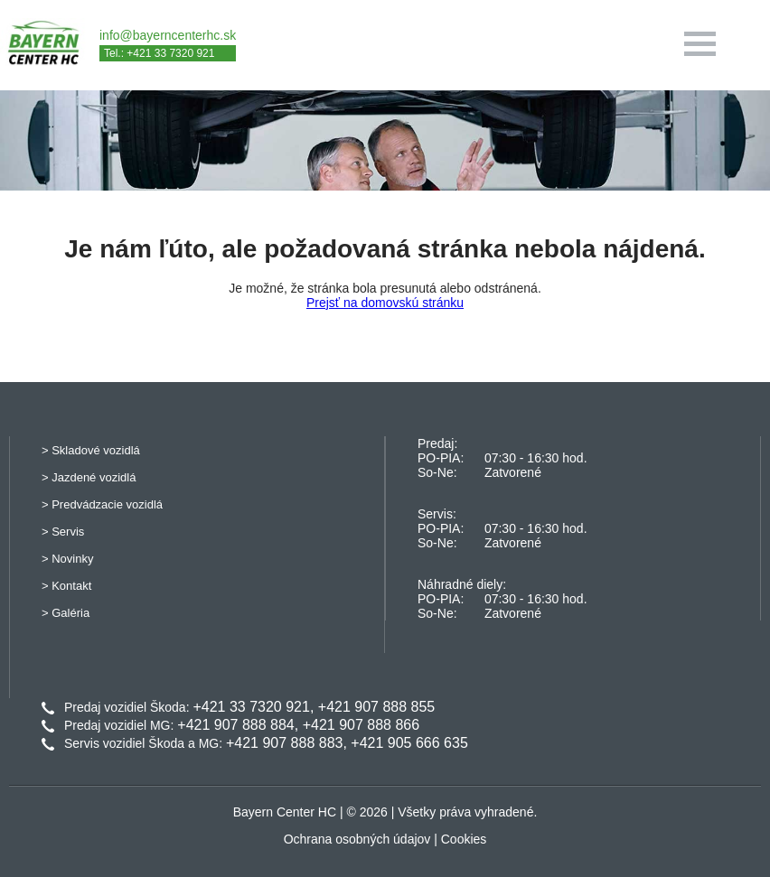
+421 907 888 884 (235, 724)
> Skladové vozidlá (91, 450)
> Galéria (65, 613)
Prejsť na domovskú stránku (385, 302)
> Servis (63, 531)
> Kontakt (66, 585)
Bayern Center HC (284, 812)
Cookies (464, 839)
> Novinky (67, 558)
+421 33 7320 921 (250, 706)
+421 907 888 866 (361, 724)
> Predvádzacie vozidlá (102, 504)
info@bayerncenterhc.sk (167, 35)
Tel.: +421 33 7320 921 (159, 53)
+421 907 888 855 (376, 706)
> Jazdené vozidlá (89, 477)
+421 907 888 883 (284, 743)
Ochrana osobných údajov (357, 839)
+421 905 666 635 (409, 743)
